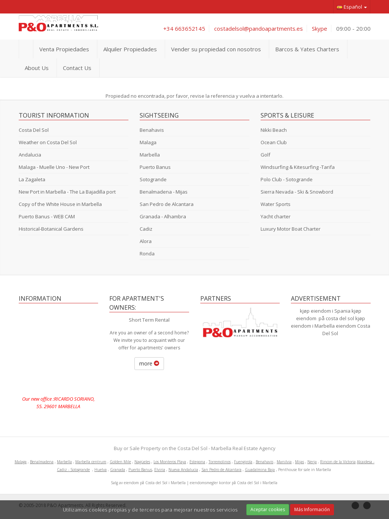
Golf (265, 154)
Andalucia (30, 154)
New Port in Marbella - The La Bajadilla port (67, 191)
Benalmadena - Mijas (164, 191)
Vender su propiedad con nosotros (216, 49)
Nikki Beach (274, 130)
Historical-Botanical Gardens (51, 228)
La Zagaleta (32, 179)
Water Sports (276, 204)
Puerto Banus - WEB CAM (47, 216)
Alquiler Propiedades (130, 49)
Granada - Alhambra (163, 216)
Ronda (147, 253)
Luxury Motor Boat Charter (290, 228)
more (149, 363)
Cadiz (146, 228)
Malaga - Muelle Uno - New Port (54, 167)
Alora (146, 241)
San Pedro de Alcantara (167, 204)
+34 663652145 (184, 28)
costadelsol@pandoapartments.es (258, 28)
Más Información (312, 509)
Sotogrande (153, 179)
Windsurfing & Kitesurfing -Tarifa (298, 167)
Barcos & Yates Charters (307, 49)
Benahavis (152, 130)
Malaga (148, 142)
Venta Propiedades (64, 49)
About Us (37, 68)
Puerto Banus (155, 167)
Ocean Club (274, 142)
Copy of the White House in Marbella (60, 204)
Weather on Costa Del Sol (48, 142)
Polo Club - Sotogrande (287, 179)
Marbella (150, 154)
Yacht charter (276, 216)
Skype (319, 28)
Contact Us (77, 68)
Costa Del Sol (34, 130)
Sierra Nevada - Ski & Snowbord (297, 191)
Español (352, 6)
